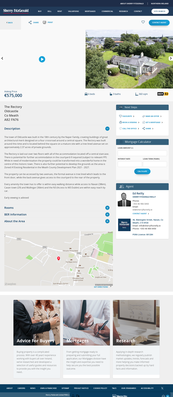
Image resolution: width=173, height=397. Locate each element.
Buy (39, 11)
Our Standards (128, 387)
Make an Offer (154, 116)
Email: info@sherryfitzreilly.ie (147, 225)
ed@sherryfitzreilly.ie (142, 209)
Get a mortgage (154, 122)
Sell (49, 11)
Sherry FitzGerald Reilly (144, 197)
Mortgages (90, 11)
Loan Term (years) (151, 159)
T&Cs (114, 387)
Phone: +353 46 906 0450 (144, 228)
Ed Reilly (138, 193)
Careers (21, 387)
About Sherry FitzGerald (132, 3)
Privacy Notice (81, 387)
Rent (59, 11)
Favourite (128, 116)
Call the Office (130, 128)
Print (48, 22)
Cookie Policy (100, 387)
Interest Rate (124, 159)
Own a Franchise (48, 387)
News (32, 387)
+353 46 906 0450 (141, 203)
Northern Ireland (160, 3)
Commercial (107, 11)
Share (150, 128)
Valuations (73, 11)
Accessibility (147, 387)
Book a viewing (130, 122)
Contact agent (159, 22)
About (10, 387)
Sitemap (65, 387)
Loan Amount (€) (125, 148)
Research (123, 11)
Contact (138, 11)
